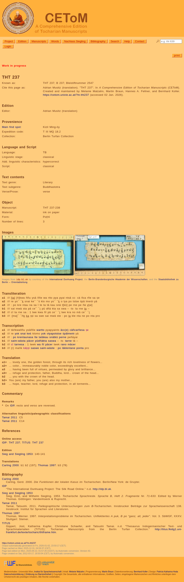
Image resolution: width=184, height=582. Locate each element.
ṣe (87, 329)
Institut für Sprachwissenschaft (47, 571)
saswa (52, 340)
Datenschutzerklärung (14, 574)
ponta (80, 347)
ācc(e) (64, 329)
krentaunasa (25, 336)
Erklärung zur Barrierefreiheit (38, 574)
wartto (40, 329)
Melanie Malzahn (76, 571)
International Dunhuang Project (66, 279)
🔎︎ (157, 41)
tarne (68, 340)
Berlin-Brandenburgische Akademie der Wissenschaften (118, 279)
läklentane (68, 347)
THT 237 (14, 442)
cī (12, 344)
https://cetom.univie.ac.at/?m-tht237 (66, 94)
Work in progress (14, 65)
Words (55, 41)
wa (39, 344)
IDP (12, 405)
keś (29, 333)
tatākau (43, 336)
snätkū (53, 336)
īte (36, 336)
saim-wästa (18, 340)
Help (127, 41)
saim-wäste (47, 347)
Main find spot (11, 127)
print (177, 55)
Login (8, 46)
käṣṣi (26, 347)
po (14, 336)
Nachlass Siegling (74, 41)
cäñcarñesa (77, 329)
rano (64, 344)
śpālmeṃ (68, 333)
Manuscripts (39, 41)
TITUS (26, 442)
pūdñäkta (41, 340)
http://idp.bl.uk (102, 488)
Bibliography (98, 41)
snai (23, 333)
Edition (22, 41)
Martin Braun (107, 571)
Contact (139, 41)
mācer (72, 344)
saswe (35, 347)
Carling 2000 (10, 465)
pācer (30, 340)
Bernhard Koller (141, 571)
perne (62, 336)
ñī (43, 344)
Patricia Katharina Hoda (167, 571)
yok (17, 333)
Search (115, 41)
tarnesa (19, 344)
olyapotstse (54, 333)
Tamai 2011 (9, 417)
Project (9, 41)
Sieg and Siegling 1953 (17, 453)
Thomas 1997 (47, 465)
